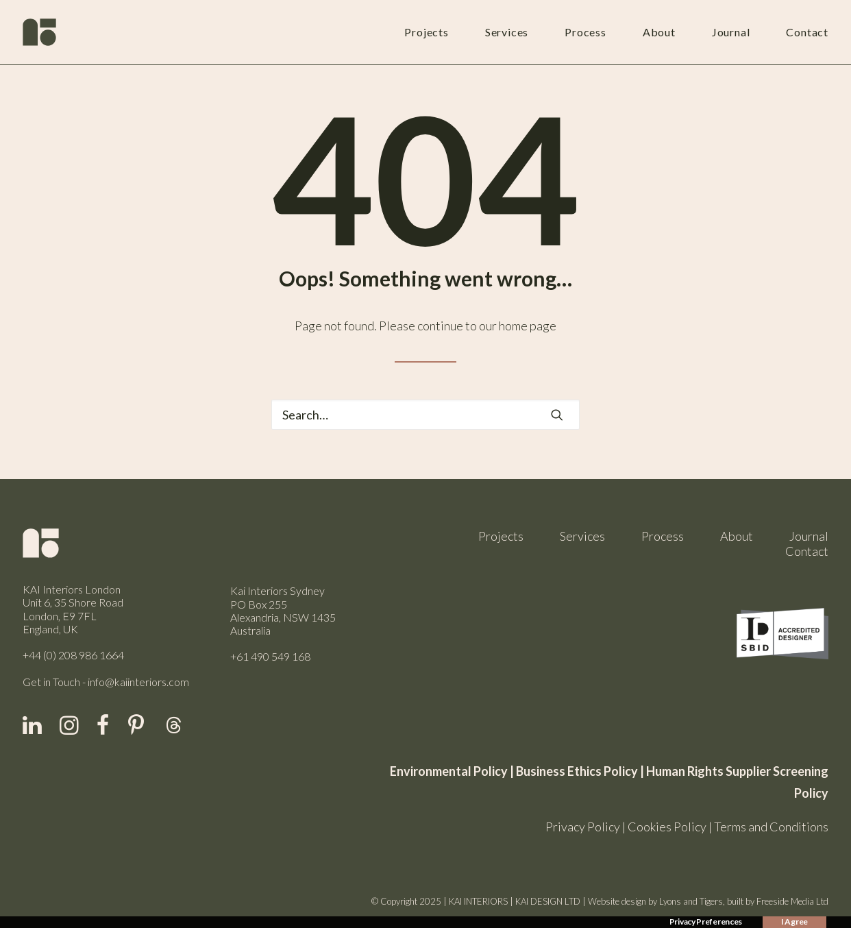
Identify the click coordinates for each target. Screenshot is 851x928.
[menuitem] (438, 32)
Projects (426, 31)
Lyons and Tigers (691, 901)
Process (585, 31)
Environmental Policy (449, 771)
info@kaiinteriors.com (138, 681)
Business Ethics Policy (577, 771)
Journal (731, 31)
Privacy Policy (582, 826)
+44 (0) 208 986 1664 (73, 654)
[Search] (425, 415)
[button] (557, 414)
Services (506, 31)
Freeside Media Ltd (792, 901)
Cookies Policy (667, 826)
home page (527, 325)
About (659, 31)
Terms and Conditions (771, 826)
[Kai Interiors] (39, 32)
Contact (807, 31)
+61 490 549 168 (270, 656)
